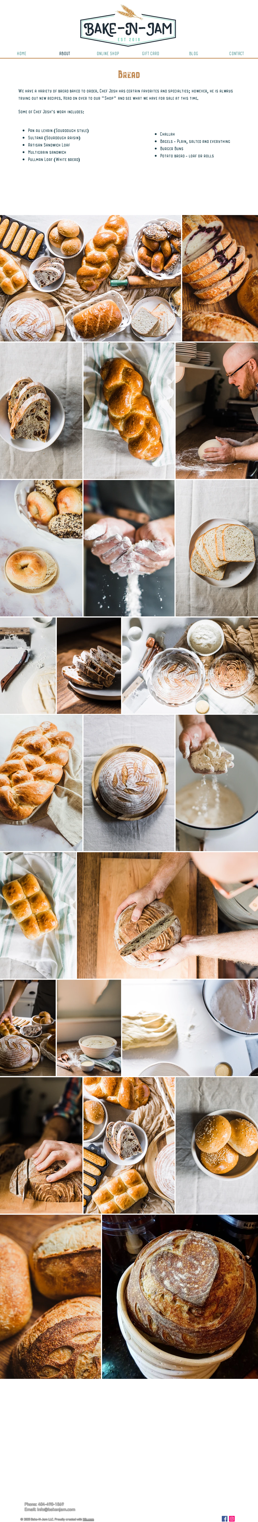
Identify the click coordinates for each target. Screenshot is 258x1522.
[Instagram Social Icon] (232, 1519)
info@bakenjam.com (56, 1510)
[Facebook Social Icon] (224, 1519)
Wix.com (88, 1520)
